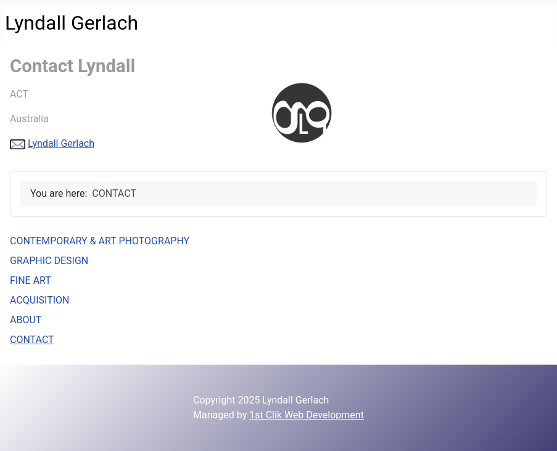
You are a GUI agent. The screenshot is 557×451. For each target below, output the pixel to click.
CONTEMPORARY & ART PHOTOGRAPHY (99, 241)
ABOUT (25, 320)
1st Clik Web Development (306, 415)
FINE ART (30, 280)
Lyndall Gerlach (61, 143)
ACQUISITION (39, 300)
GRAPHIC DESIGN (49, 261)
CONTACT (32, 339)
